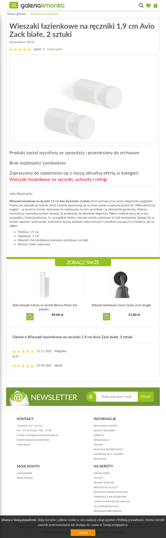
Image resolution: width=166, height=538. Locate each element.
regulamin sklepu (106, 425)
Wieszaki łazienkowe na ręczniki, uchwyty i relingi (58, 179)
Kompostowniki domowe (111, 491)
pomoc (98, 444)
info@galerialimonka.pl (42, 435)
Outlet (98, 477)
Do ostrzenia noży (106, 506)
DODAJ (146, 396)
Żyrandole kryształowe (110, 496)
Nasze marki (102, 473)
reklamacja (101, 439)
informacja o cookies (109, 454)
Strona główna (16, 14)
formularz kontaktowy (33, 439)
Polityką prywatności (131, 520)
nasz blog (24, 444)
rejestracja (25, 477)
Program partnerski (107, 511)
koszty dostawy (104, 430)
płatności (100, 458)
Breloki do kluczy (106, 487)
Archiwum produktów (44, 14)
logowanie (24, 473)
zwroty (99, 435)
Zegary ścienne (104, 482)
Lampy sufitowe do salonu (112, 501)
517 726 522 (36, 425)
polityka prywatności (108, 449)
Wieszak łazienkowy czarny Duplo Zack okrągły (121, 305)
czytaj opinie (55, 49)
